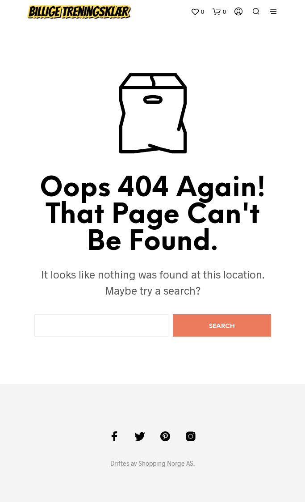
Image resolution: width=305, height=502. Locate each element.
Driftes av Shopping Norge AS (151, 463)
